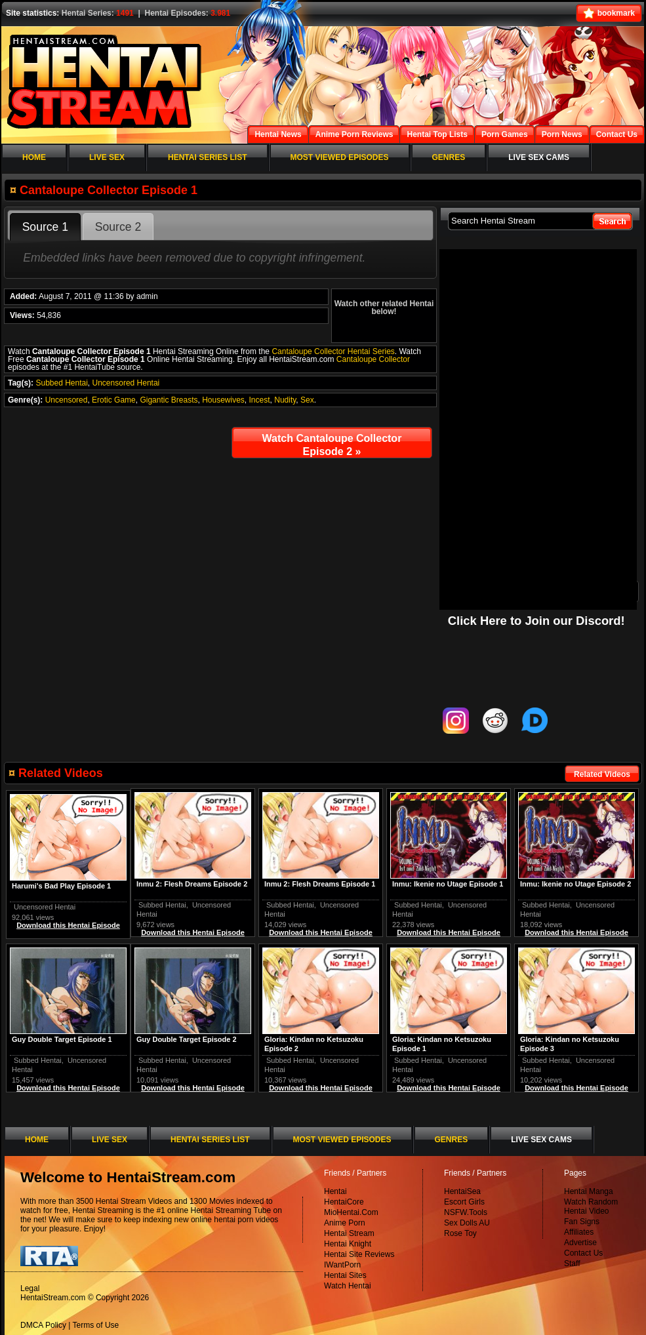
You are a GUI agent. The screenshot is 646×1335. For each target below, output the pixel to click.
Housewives (223, 400)
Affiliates (579, 1232)
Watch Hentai (347, 1285)
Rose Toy (460, 1233)
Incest (259, 400)
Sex (307, 400)
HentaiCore (344, 1201)
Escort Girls (464, 1201)
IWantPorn (342, 1264)
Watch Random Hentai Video (591, 1206)
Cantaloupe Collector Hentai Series (333, 351)
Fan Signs (581, 1221)
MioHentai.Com (351, 1212)
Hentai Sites (345, 1275)
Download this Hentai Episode (576, 932)
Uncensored (66, 400)
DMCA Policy (43, 1325)
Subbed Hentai (61, 383)
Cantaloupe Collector (373, 359)
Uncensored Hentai (126, 383)
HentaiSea (462, 1191)
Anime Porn (344, 1222)
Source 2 (118, 226)
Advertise (580, 1242)
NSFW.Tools (465, 1212)
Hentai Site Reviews (359, 1254)
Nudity (285, 400)
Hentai (335, 1191)
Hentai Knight (347, 1243)
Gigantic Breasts (168, 400)
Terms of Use (96, 1325)
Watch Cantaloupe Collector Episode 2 (332, 445)
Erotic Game (114, 400)
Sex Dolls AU (467, 1222)
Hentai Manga (588, 1191)
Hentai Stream (349, 1233)
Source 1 (45, 226)
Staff (572, 1263)
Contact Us (583, 1253)
